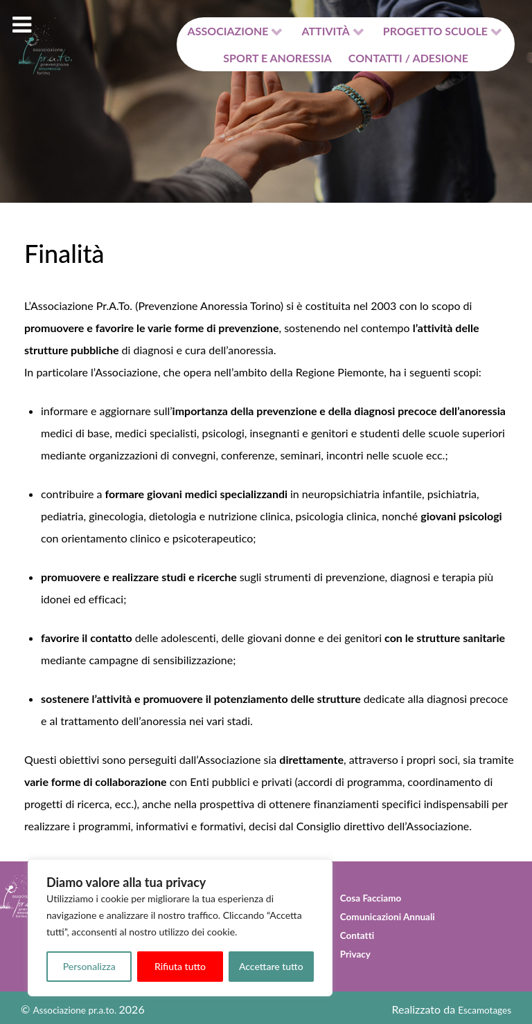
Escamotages (486, 1006)
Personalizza (89, 966)
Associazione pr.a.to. (73, 1006)
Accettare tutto (271, 966)
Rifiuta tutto (180, 966)
